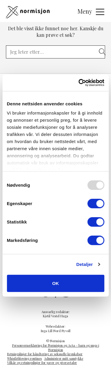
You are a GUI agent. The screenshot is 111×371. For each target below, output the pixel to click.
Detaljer (84, 264)
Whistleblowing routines (24, 358)
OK (55, 283)
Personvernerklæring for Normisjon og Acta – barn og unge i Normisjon (55, 347)
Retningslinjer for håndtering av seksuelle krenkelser (45, 354)
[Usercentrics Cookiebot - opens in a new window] (79, 83)
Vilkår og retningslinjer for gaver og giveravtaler (42, 362)
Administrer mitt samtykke (63, 358)
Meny (91, 12)
